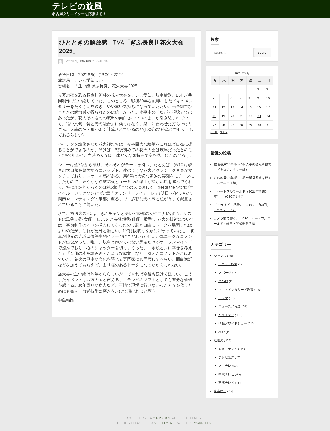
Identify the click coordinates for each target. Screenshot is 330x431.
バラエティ (226, 315)
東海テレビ (226, 383)
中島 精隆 (85, 61)
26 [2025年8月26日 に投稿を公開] (223, 125)
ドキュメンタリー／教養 (235, 290)
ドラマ (223, 298)
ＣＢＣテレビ (227, 349)
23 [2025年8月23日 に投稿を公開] (259, 116)
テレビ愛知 (226, 357)
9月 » (223, 132)
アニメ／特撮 (227, 264)
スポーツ (224, 273)
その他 (223, 281)
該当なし (220, 391)
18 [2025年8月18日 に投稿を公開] (214, 116)
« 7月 (214, 132)
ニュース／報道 (229, 306)
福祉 (221, 332)
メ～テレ (224, 366)
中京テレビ (226, 374)
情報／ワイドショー (232, 323)
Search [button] (263, 52)
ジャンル (220, 256)
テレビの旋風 (77, 6)
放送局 (218, 340)
